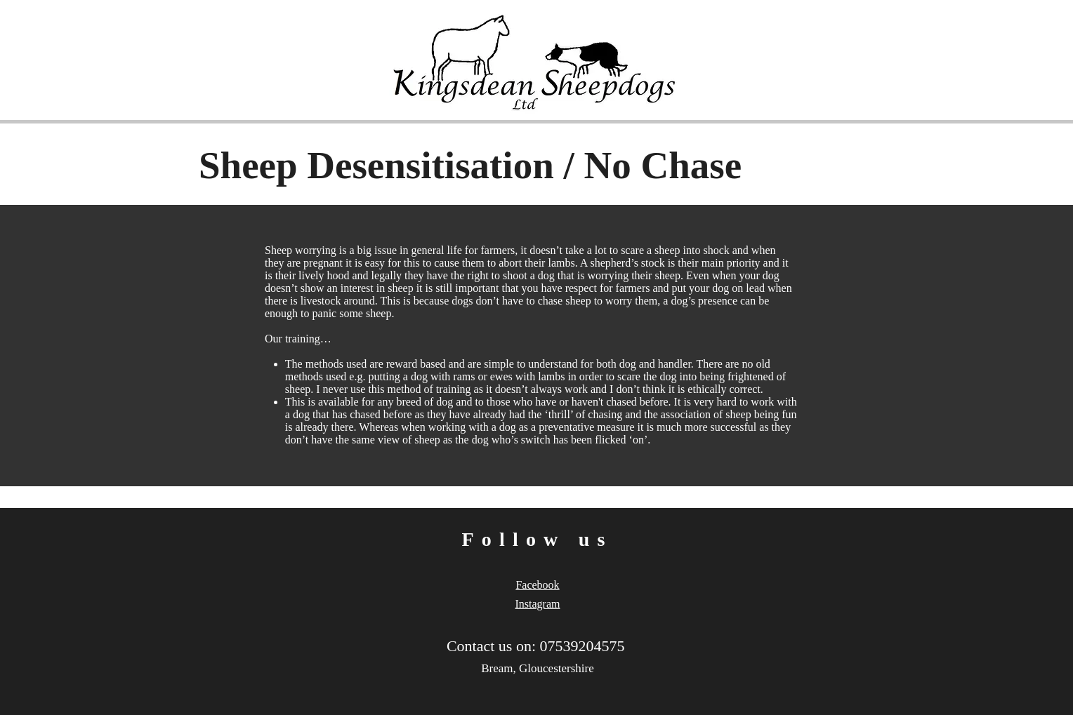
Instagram (537, 604)
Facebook (537, 585)
